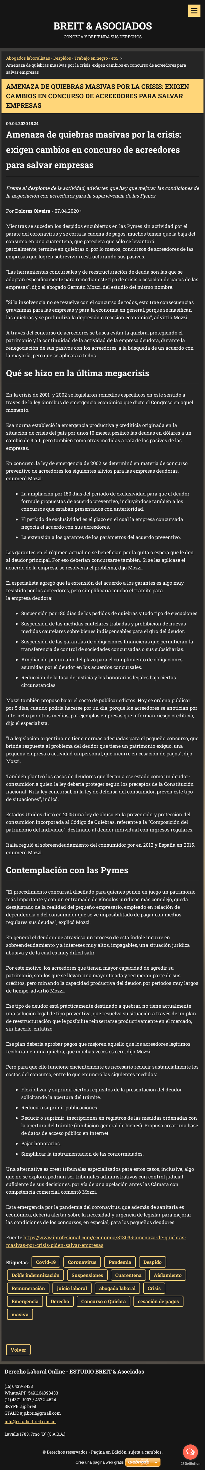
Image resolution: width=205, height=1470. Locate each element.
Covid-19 (46, 1262)
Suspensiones (87, 1275)
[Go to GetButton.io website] (190, 1464)
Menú (194, 11)
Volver (18, 1349)
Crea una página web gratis (100, 1462)
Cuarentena (128, 1275)
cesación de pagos (158, 1301)
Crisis (154, 1288)
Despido (152, 1262)
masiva (20, 1314)
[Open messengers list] (190, 1452)
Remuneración (28, 1288)
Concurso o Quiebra (103, 1301)
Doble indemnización (35, 1275)
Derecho (60, 1301)
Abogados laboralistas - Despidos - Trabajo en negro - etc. (62, 58)
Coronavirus (82, 1262)
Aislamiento (168, 1275)
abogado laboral (117, 1288)
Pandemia (120, 1262)
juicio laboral (72, 1288)
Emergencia (25, 1301)
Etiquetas (17, 1262)
